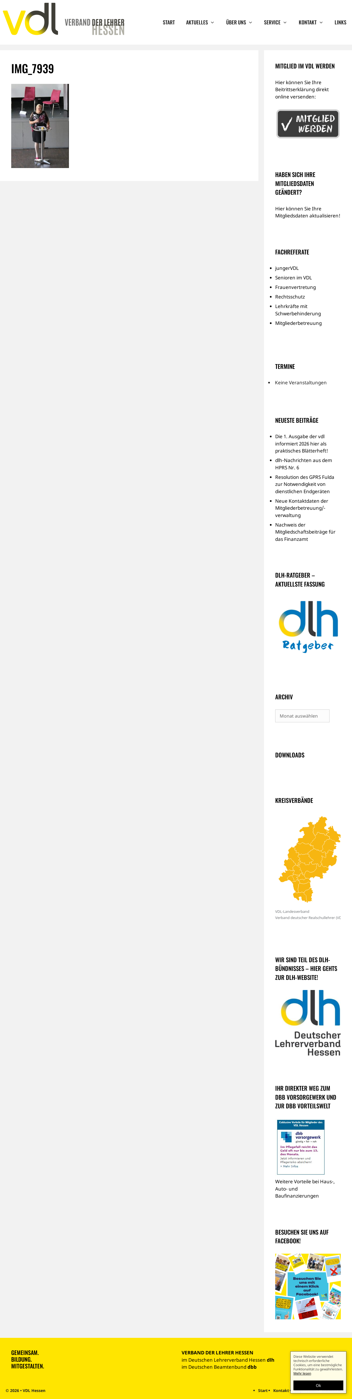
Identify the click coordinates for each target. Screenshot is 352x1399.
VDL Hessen (34, 1390)
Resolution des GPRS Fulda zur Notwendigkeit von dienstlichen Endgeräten (304, 484)
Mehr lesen (302, 1373)
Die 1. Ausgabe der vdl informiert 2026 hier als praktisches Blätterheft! (301, 443)
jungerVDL (287, 268)
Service (278, 22)
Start (169, 22)
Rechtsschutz (290, 296)
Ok (318, 1385)
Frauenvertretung (295, 287)
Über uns (242, 22)
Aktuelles (203, 22)
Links (340, 22)
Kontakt (314, 22)
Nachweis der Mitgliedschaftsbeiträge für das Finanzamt (305, 532)
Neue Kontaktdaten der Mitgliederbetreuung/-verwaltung (301, 508)
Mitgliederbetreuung (298, 323)
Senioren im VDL (293, 277)
